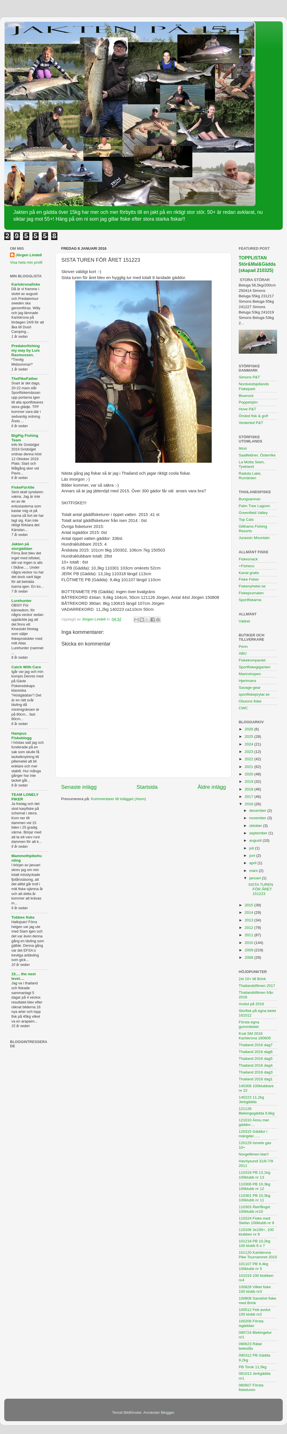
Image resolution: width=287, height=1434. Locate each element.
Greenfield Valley (253, 513)
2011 (249, 935)
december (258, 810)
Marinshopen (250, 674)
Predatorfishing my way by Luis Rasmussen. (25, 350)
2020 (249, 774)
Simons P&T (249, 377)
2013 (249, 920)
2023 (249, 751)
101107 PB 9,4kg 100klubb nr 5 (253, 1266)
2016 (249, 804)
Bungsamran (250, 499)
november (258, 818)
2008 (249, 957)
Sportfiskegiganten (255, 667)
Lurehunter (21, 601)
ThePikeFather (24, 378)
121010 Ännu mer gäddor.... (254, 1122)
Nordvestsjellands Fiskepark (254, 386)
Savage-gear (250, 687)
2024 (249, 744)
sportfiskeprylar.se (254, 694)
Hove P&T (247, 409)
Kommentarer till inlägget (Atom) (118, 799)
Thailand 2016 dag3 (256, 1072)
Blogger (167, 1412)
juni (252, 855)
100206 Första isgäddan (251, 1323)
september (259, 833)
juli (252, 848)
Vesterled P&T (251, 423)
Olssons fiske (250, 701)
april (253, 863)
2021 (249, 767)
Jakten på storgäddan (21, 546)
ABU (243, 653)
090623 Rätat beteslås (250, 1346)
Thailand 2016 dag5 (256, 1058)
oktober (256, 825)
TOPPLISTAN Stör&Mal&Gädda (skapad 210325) (257, 264)
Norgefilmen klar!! (254, 1154)
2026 (249, 729)
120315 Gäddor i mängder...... (253, 1133)
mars (254, 870)
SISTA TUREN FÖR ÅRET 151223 (260, 889)
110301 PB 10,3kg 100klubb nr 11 (254, 1197)
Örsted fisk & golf (253, 416)
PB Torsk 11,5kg (253, 1367)
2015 (249, 905)
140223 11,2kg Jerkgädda (251, 1099)
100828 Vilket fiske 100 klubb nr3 (255, 1289)
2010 (249, 943)
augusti (256, 840)
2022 (249, 759)
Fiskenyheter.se (252, 586)
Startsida (147, 787)
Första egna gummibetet (249, 1024)
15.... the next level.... (23, 976)
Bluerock (246, 396)
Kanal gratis (249, 573)
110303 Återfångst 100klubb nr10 (254, 1209)
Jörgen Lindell (29, 255)
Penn (243, 646)
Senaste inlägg (79, 787)
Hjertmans (247, 681)
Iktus (243, 448)
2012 (249, 927)
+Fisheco (246, 566)
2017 (249, 796)
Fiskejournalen (251, 593)
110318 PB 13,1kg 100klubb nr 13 (254, 1174)
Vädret (244, 621)
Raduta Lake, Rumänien (250, 475)
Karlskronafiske (25, 284)
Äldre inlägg (211, 787)
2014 (249, 912)
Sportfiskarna (250, 600)
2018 (249, 789)
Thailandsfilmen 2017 (257, 986)
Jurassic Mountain (254, 538)
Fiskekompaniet (252, 660)
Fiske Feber (249, 579)
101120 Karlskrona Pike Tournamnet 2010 (258, 1254)
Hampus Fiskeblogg (21, 735)
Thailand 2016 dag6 (256, 1052)
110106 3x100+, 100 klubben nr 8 (256, 1232)
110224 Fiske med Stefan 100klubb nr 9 (256, 1220)
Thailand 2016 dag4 (256, 1065)
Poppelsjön (248, 402)
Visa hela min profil (26, 262)
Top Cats (246, 519)
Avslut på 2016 (251, 1004)
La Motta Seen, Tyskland (252, 464)
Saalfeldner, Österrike (257, 455)
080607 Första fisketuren (251, 1387)
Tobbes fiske (23, 917)
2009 (249, 950)
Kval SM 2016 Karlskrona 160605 (255, 1035)
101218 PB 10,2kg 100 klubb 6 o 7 (254, 1243)
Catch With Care (26, 667)
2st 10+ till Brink (252, 979)
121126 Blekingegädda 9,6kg (256, 1111)
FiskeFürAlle (22, 487)
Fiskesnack (248, 559)
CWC (243, 708)
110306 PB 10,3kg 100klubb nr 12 (254, 1186)
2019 (249, 781)
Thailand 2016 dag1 (256, 1079)
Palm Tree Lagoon (254, 506)
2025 (249, 736)
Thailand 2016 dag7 (256, 1045)
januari (255, 878)
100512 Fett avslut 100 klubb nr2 (254, 1312)
